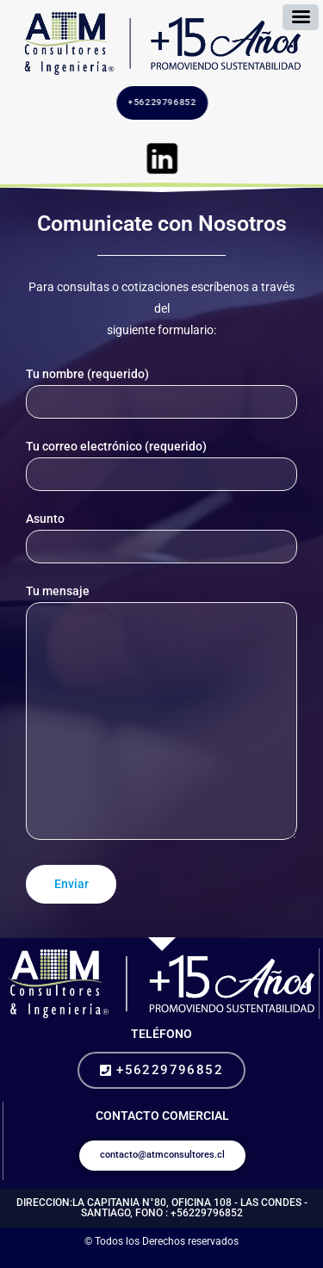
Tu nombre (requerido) (161, 393)
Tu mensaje (161, 716)
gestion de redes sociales (287, 1258)
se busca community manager (303, 1258)
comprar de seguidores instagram (21, 1258)
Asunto (161, 537)
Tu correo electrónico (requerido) (161, 465)
